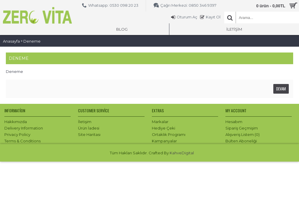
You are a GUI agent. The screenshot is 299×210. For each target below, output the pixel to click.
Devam (281, 89)
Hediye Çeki (163, 128)
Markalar (160, 121)
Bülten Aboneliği (241, 141)
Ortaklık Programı (168, 134)
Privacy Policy (17, 134)
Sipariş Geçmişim (241, 128)
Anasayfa (11, 41)
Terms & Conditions (22, 141)
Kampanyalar (164, 141)
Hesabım (233, 121)
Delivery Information (23, 128)
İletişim (84, 121)
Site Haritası (89, 134)
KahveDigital (182, 152)
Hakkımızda (15, 121)
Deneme (32, 41)
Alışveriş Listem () (242, 134)
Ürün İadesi (88, 128)
